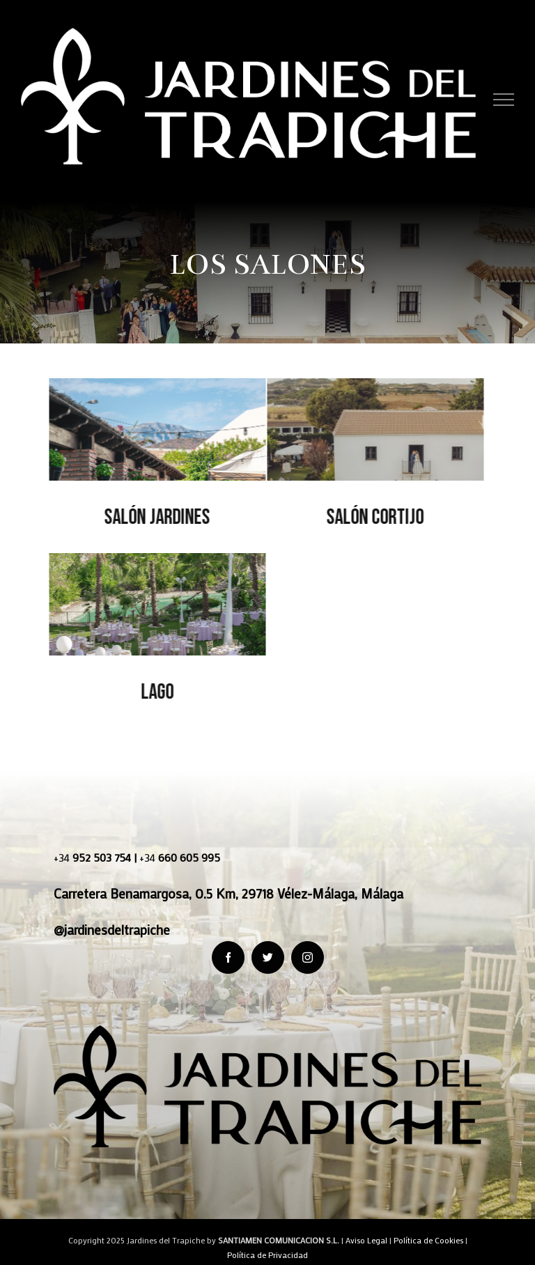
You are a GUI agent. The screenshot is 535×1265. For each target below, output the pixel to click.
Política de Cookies (428, 1239)
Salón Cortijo (374, 517)
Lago (155, 692)
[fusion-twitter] (267, 957)
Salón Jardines (156, 517)
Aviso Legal (366, 1239)
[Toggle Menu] (504, 99)
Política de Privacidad (267, 1254)
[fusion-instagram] (307, 957)
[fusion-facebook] (228, 957)
